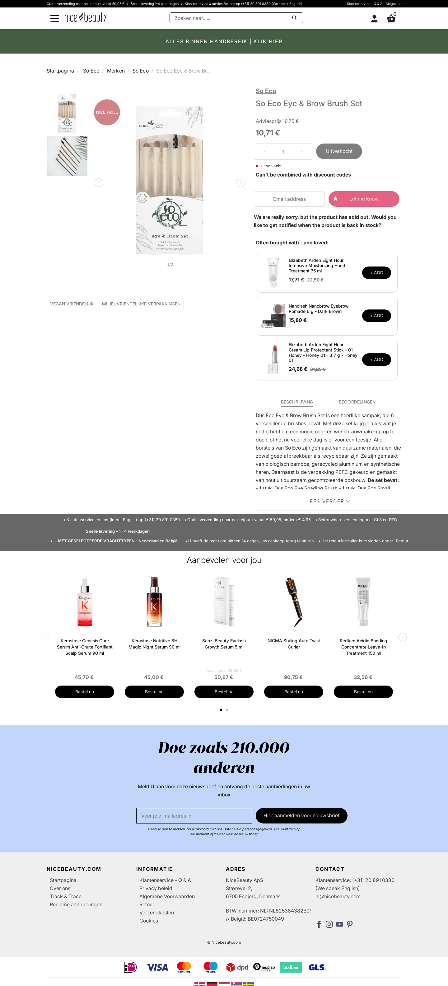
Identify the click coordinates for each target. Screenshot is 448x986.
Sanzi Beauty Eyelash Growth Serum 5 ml (224, 643)
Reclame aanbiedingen (76, 904)
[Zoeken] (236, 17)
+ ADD (376, 272)
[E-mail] (194, 815)
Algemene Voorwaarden (167, 896)
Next (239, 183)
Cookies (148, 921)
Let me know (364, 199)
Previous (100, 183)
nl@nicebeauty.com (338, 896)
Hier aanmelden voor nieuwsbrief (302, 815)
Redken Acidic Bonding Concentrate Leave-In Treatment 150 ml (363, 647)
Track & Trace (66, 896)
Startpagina (60, 71)
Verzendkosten (156, 912)
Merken (116, 71)
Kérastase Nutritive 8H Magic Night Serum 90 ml (154, 643)
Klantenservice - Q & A (365, 4)
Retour (402, 541)
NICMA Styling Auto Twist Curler (294, 643)
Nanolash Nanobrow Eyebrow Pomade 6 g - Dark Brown (318, 308)
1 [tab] (221, 710)
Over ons (60, 888)
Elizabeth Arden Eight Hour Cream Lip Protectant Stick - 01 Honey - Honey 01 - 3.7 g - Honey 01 (323, 352)
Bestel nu (84, 691)
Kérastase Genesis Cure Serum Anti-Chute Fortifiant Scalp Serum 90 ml (85, 647)
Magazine (393, 4)
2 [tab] (228, 710)
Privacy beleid (155, 888)
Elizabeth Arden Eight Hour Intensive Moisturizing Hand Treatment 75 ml (317, 265)
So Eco (91, 71)
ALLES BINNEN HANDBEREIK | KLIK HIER (224, 41)
